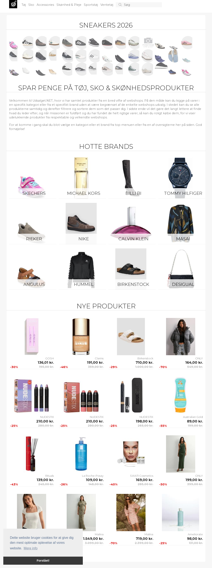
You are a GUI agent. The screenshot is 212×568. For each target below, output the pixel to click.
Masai (183, 238)
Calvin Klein (133, 238)
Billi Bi (133, 193)
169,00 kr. (144, 480)
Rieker (34, 238)
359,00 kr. (96, 366)
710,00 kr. (144, 362)
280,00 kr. (46, 425)
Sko (31, 5)
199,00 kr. (195, 425)
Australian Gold (193, 417)
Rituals (49, 475)
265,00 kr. (145, 425)
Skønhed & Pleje (69, 5)
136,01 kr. (46, 362)
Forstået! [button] (43, 560)
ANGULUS (34, 284)
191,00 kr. (95, 362)
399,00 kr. (195, 484)
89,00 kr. (195, 421)
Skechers (34, 193)
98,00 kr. (195, 539)
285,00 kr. (145, 484)
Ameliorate (195, 534)
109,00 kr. (95, 480)
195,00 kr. (46, 366)
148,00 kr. (96, 484)
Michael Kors (83, 193)
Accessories (46, 5)
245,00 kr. (46, 484)
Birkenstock (133, 284)
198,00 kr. (144, 421)
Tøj (24, 5)
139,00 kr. (45, 480)
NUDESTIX (47, 417)
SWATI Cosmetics (141, 475)
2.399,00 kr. (144, 543)
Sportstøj (91, 5)
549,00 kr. (195, 366)
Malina (149, 534)
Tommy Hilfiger (183, 193)
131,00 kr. (196, 543)
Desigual (183, 284)
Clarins (99, 358)
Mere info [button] (30, 548)
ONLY (199, 358)
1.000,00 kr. (144, 366)
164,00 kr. (194, 362)
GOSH (49, 358)
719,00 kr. (144, 539)
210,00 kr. (45, 421)
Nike (83, 238)
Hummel (84, 284)
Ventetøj (107, 5)
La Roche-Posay (93, 475)
